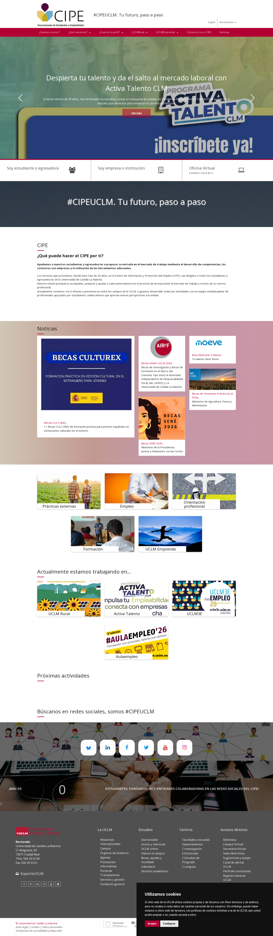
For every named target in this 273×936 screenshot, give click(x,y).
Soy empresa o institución (121, 168)
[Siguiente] (252, 98)
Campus (105, 848)
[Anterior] (20, 98)
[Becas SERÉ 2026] (162, 426)
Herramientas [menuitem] (226, 22)
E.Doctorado (190, 853)
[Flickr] (57, 884)
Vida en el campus (153, 853)
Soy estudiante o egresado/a (33, 168)
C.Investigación (192, 849)
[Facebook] (23, 884)
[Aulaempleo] (136, 641)
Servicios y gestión (112, 879)
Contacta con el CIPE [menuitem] (199, 32)
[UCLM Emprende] (170, 534)
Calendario (148, 867)
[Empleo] (136, 491)
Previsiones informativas (108, 864)
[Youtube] (51, 884)
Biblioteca (229, 840)
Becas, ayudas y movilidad (151, 860)
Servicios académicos (154, 871)
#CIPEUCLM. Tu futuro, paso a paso (128, 15)
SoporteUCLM (31, 873)
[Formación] (102, 534)
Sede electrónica (233, 853)
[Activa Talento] (136, 598)
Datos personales (52, 927)
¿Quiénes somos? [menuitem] (49, 32)
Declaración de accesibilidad (31, 930)
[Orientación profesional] (204, 491)
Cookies (35, 927)
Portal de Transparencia (109, 873)
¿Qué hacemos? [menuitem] (78, 32)
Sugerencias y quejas (237, 858)
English (211, 22)
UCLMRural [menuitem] (138, 32)
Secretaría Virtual (234, 849)
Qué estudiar (149, 840)
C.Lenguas (189, 867)
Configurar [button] (169, 923)
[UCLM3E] (204, 598)
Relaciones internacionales (110, 842)
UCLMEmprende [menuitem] (166, 32)
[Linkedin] (37, 884)
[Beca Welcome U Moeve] (213, 349)
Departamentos (192, 844)
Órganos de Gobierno (114, 853)
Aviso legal (22, 927)
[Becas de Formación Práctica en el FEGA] (213, 389)
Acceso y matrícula (153, 844)
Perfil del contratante (237, 871)
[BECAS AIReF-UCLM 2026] (162, 363)
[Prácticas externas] (68, 491)
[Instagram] (44, 884)
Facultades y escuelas (196, 840)
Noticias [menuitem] (224, 32)
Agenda (105, 857)
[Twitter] (30, 884)
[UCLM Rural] (68, 598)
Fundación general (112, 884)
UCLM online (149, 849)
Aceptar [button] (152, 923)
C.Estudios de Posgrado (190, 860)
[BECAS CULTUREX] (85, 386)
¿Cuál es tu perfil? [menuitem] (110, 32)
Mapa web (56, 930)
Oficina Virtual (202, 168)
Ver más (136, 113)
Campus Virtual (233, 844)
